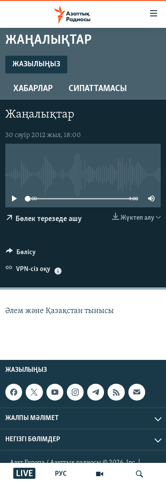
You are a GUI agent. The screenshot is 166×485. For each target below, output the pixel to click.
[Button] (21, 254)
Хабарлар (33, 88)
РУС (61, 473)
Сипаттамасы (98, 88)
